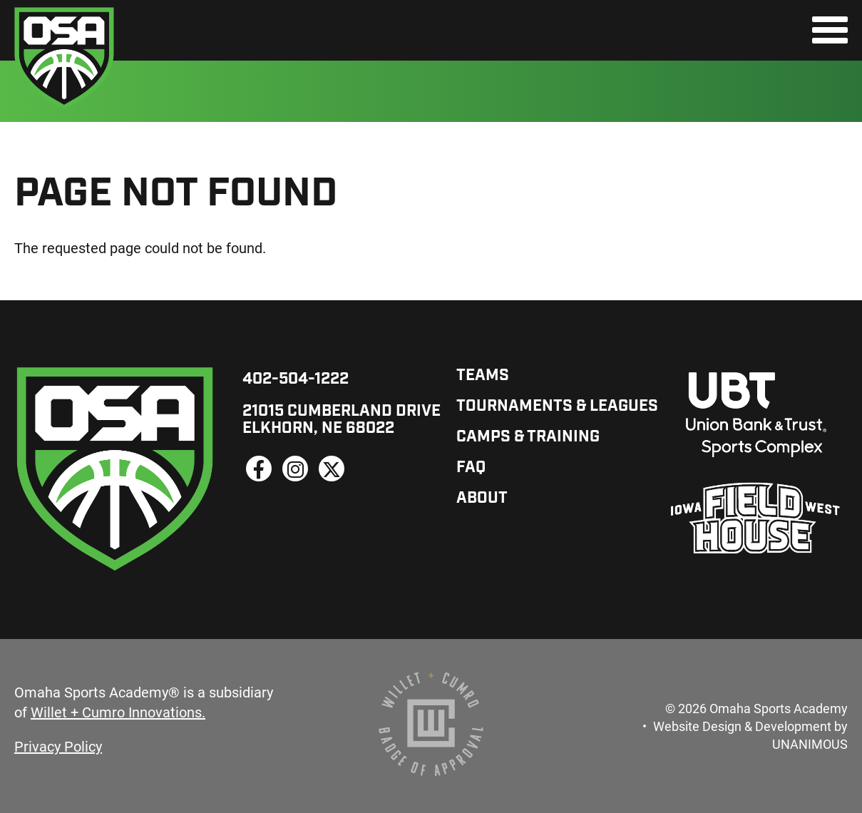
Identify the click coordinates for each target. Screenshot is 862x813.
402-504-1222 (295, 380)
